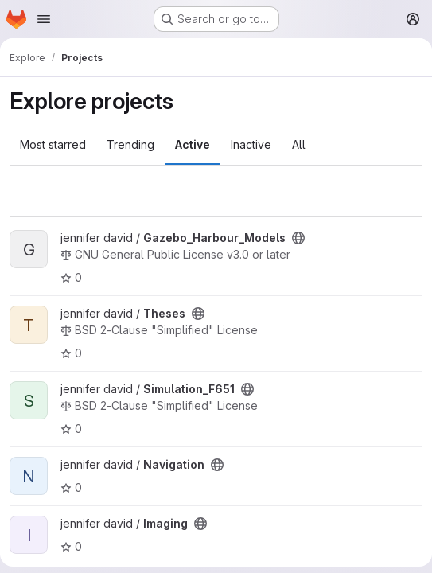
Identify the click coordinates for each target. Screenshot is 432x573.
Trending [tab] (130, 144)
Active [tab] (192, 144)
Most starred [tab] (53, 144)
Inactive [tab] (251, 144)
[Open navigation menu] (43, 19)
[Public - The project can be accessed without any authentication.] (298, 238)
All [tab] (299, 144)
